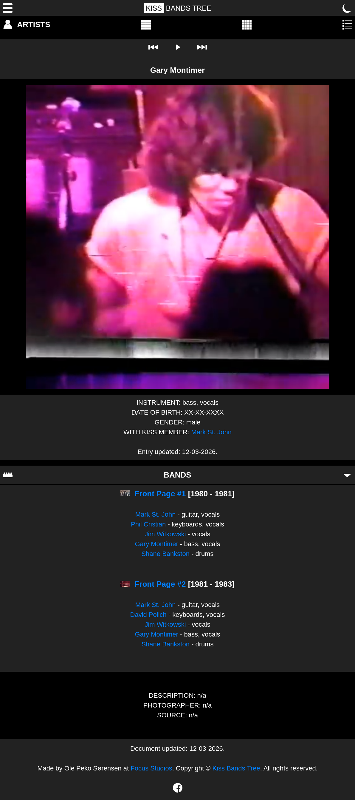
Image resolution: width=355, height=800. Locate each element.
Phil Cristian (148, 524)
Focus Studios (151, 768)
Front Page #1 (160, 493)
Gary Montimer (156, 544)
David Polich (148, 614)
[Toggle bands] (347, 475)
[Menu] (8, 8)
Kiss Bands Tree (236, 768)
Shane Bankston (165, 553)
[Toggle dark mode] (347, 8)
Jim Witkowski (165, 534)
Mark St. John (211, 432)
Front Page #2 (160, 584)
